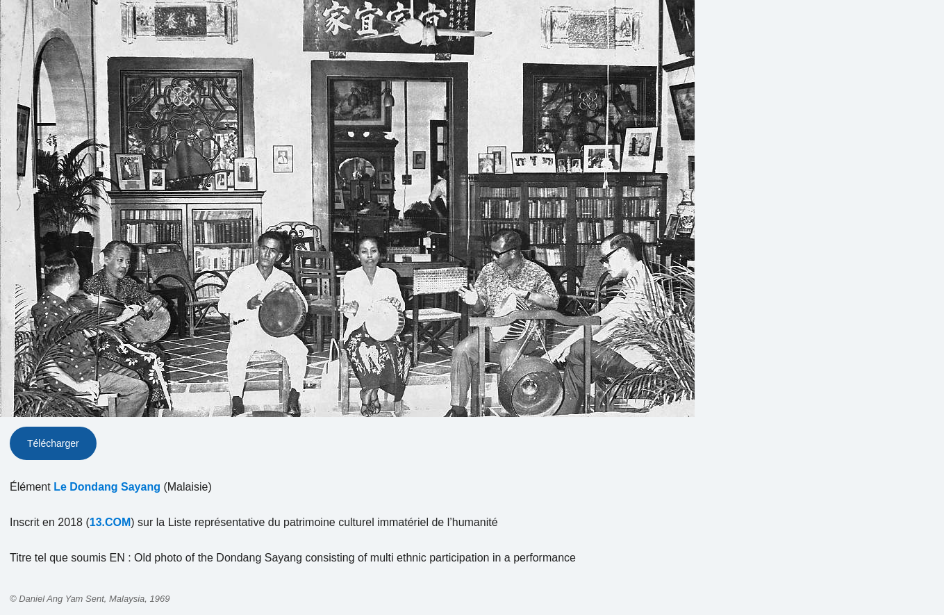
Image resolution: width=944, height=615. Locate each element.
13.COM (110, 522)
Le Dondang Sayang (106, 487)
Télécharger (53, 443)
